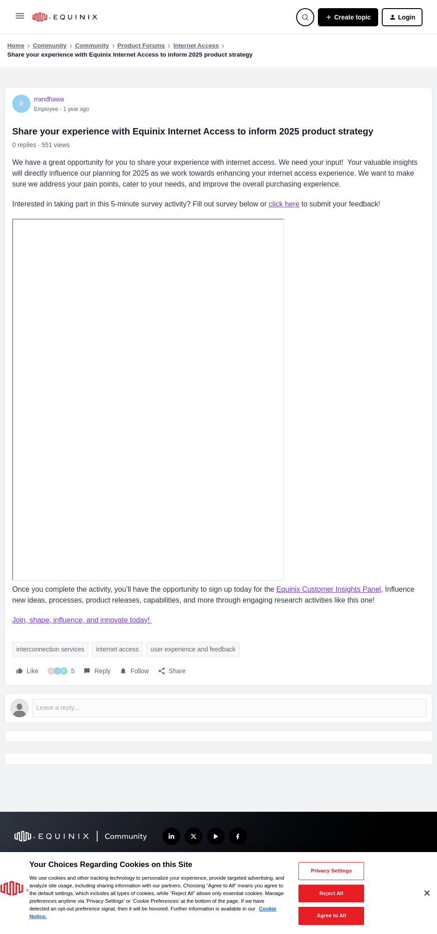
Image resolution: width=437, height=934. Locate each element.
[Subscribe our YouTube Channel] (216, 836)
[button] (19, 19)
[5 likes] (61, 671)
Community (50, 45)
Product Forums (141, 45)
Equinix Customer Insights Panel (328, 589)
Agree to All (331, 915)
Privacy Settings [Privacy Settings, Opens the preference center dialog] (331, 870)
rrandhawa (49, 99)
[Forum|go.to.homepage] (159, 17)
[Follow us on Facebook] (238, 836)
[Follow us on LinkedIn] (171, 836)
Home (15, 45)
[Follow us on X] (193, 836)
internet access (117, 649)
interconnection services (50, 649)
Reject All (331, 893)
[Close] (427, 893)
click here (284, 204)
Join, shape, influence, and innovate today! (82, 620)
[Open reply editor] (218, 708)
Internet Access (196, 45)
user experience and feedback (192, 649)
